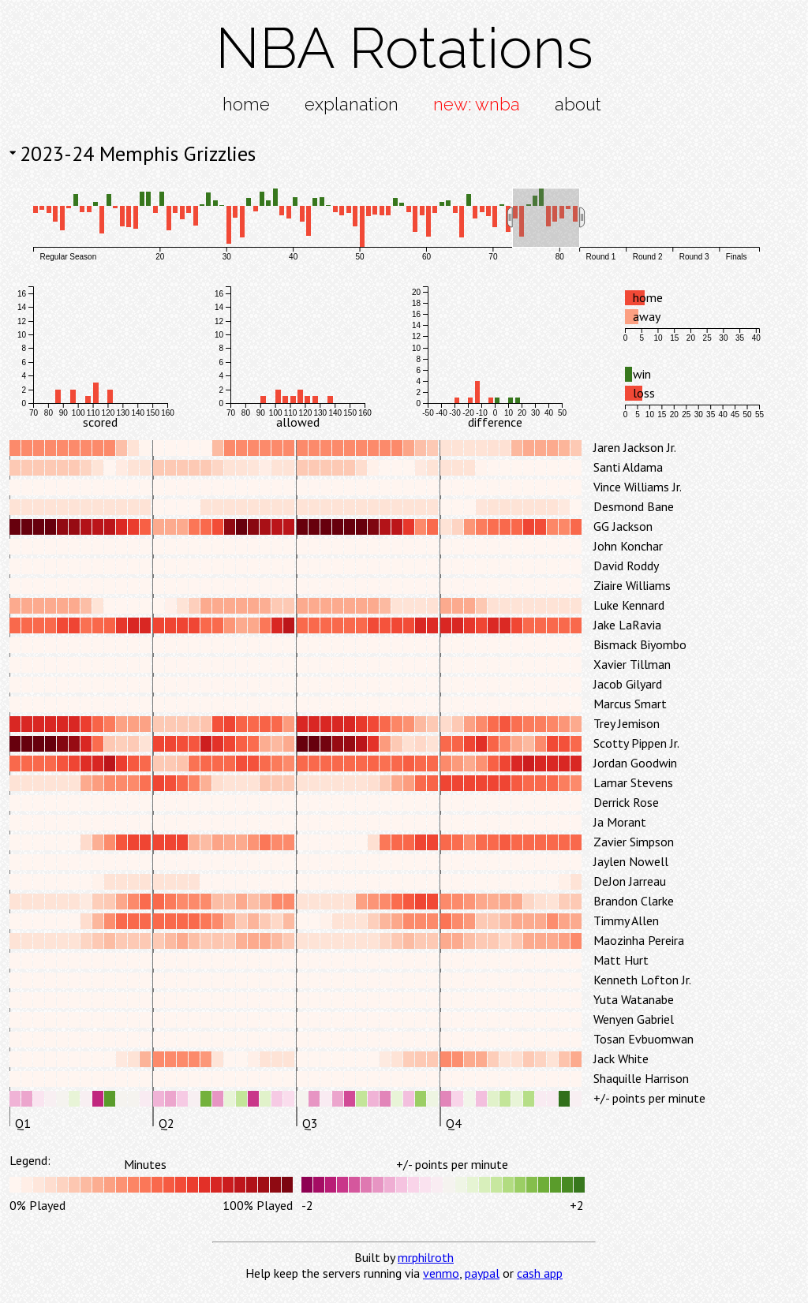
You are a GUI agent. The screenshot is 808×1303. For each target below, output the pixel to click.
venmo (441, 1273)
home (246, 104)
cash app (540, 1273)
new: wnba (476, 104)
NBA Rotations (404, 47)
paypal (482, 1273)
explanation (351, 104)
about (578, 104)
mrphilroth (426, 1257)
